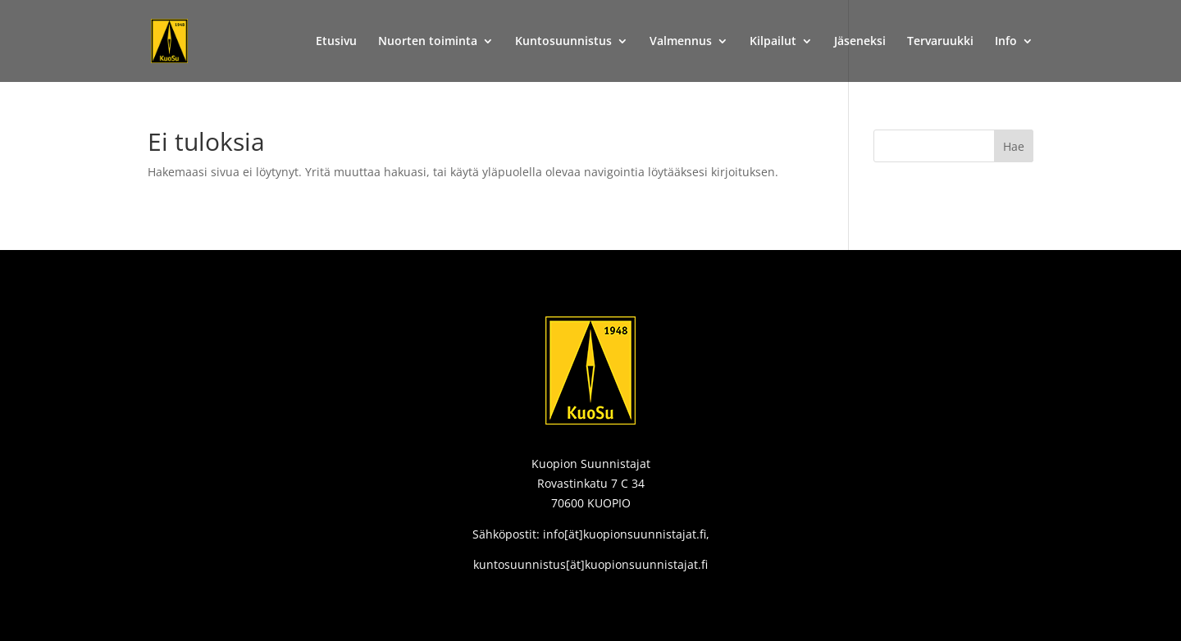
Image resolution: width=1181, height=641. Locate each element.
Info (1006, 41)
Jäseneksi (860, 41)
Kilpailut (773, 41)
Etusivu (336, 41)
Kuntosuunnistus (563, 41)
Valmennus (681, 41)
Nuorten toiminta (427, 41)
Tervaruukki (940, 41)
